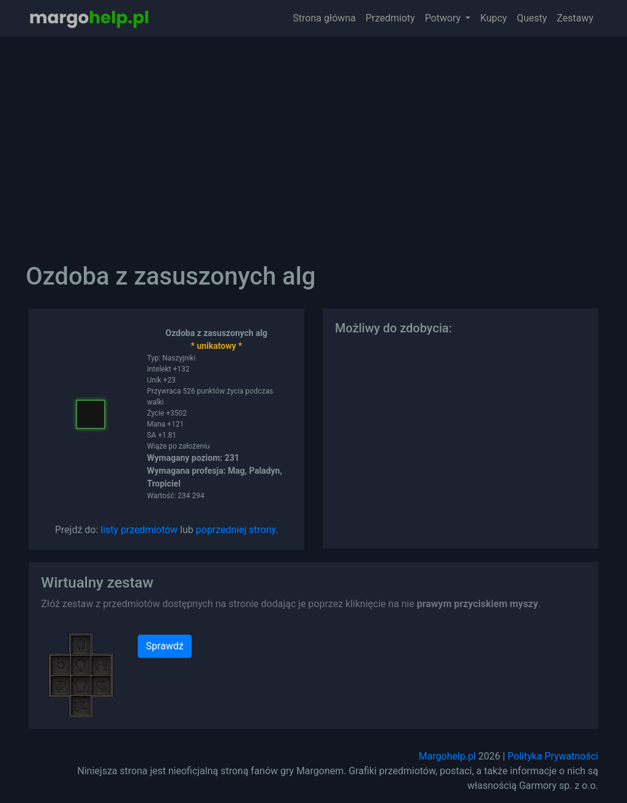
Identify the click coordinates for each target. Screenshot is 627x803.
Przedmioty (390, 18)
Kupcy (493, 18)
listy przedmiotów (139, 530)
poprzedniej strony (236, 530)
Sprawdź (164, 646)
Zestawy (575, 18)
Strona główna (324, 18)
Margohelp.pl (447, 756)
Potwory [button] (444, 18)
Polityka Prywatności (553, 756)
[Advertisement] (313, 140)
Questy (532, 18)
